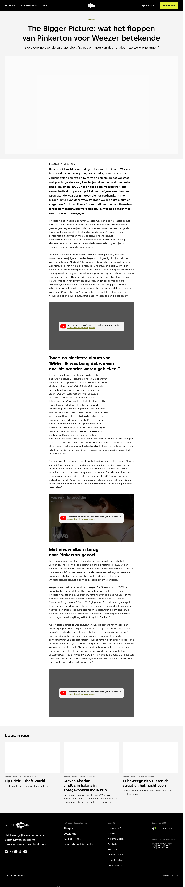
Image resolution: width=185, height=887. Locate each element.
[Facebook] (16, 851)
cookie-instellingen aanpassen (81, 327)
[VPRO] (161, 846)
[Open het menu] (10, 5)
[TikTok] (20, 851)
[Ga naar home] (91, 6)
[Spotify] (6, 851)
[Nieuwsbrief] (169, 5)
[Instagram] (11, 851)
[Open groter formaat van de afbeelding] (130, 402)
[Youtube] (25, 851)
